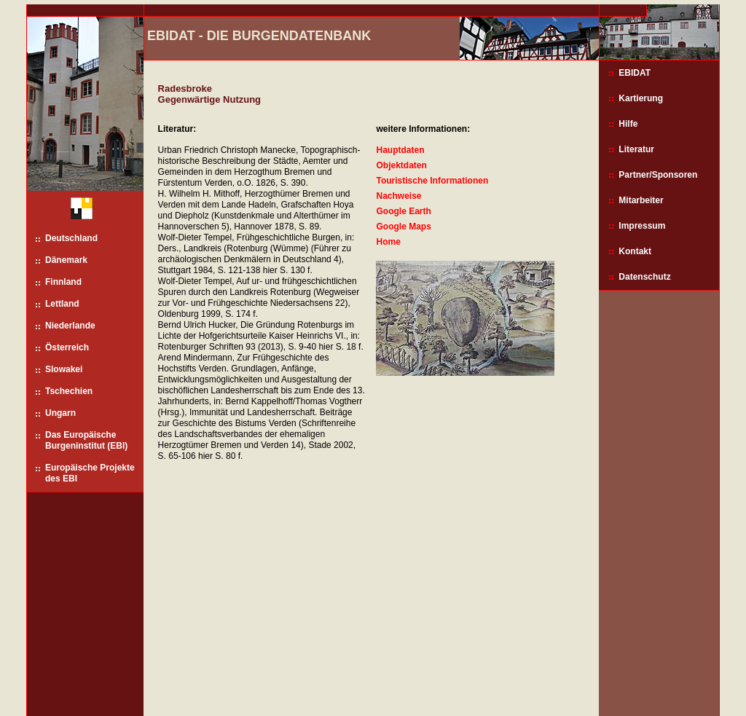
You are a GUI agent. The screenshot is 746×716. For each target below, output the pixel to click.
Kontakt (635, 251)
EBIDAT (635, 73)
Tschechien (69, 391)
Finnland (63, 282)
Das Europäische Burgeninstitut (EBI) (86, 440)
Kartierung (641, 98)
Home (388, 242)
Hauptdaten (400, 150)
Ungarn (60, 413)
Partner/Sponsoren (658, 175)
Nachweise (398, 196)
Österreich (67, 347)
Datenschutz (644, 277)
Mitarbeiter (641, 200)
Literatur (636, 149)
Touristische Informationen (432, 181)
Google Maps (403, 226)
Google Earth (403, 211)
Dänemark (66, 260)
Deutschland (71, 238)
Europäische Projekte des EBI (90, 473)
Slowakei (63, 369)
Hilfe (628, 124)
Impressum (642, 226)
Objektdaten (401, 165)
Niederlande (70, 325)
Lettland (62, 304)
